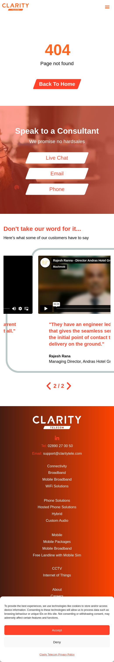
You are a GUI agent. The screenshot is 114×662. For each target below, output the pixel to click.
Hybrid (57, 514)
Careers (57, 596)
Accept (57, 630)
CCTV (57, 568)
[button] (107, 6)
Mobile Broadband (57, 479)
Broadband (57, 473)
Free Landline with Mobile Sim (57, 555)
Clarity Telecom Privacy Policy (57, 654)
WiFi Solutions (56, 486)
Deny (57, 642)
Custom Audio (57, 520)
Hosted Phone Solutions (57, 507)
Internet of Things (57, 575)
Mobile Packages (57, 542)
